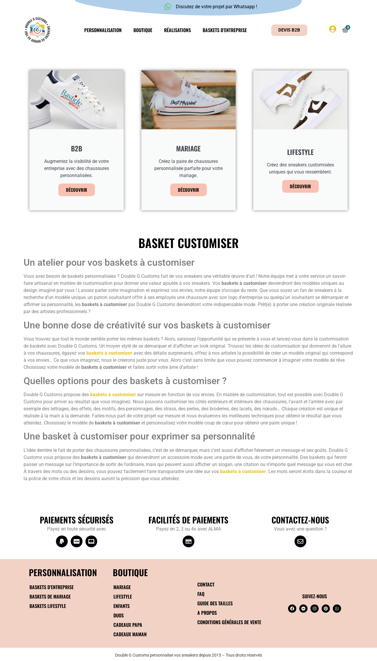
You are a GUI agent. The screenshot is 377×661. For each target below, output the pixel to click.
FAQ (200, 593)
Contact (205, 584)
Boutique (142, 30)
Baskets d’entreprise (225, 30)
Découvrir (76, 189)
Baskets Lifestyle (47, 605)
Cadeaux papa (127, 624)
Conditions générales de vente (229, 622)
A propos (207, 612)
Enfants (121, 605)
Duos (118, 615)
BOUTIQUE (130, 572)
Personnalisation (103, 30)
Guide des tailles (215, 603)
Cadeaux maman (130, 634)
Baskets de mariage (50, 596)
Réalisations (177, 30)
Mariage (122, 587)
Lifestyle (122, 596)
